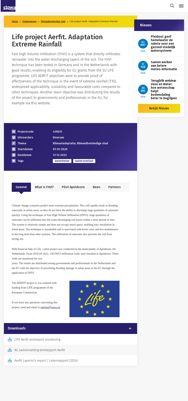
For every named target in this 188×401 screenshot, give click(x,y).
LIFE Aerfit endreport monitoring (37, 339)
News (96, 187)
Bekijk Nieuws (159, 108)
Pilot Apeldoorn (73, 187)
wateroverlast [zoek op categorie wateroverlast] (84, 161)
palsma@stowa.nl (50, 307)
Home (15, 21)
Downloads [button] (17, 328)
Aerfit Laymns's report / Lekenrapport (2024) (46, 360)
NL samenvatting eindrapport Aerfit (39, 350)
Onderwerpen (29, 21)
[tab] (70, 328)
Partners (114, 187)
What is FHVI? (44, 187)
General (21, 187)
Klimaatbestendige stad (53, 21)
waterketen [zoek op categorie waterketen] (62, 161)
